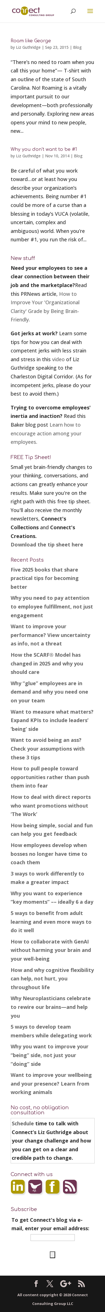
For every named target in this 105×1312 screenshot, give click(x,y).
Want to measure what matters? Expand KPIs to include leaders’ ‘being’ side (52, 720)
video (58, 359)
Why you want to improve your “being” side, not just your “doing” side (49, 1055)
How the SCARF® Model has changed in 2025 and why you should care (47, 663)
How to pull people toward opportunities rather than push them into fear (50, 777)
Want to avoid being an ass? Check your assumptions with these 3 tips (48, 748)
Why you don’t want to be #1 (44, 149)
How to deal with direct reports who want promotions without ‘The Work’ (51, 805)
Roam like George (31, 40)
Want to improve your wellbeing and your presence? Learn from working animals (51, 1083)
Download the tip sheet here (47, 544)
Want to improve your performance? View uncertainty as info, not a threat (50, 635)
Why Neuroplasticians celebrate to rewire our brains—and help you (51, 1007)
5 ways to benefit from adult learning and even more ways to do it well (51, 922)
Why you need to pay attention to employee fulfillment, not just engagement (52, 606)
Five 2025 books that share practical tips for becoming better (45, 578)
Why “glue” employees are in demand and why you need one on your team (49, 692)
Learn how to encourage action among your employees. (46, 433)
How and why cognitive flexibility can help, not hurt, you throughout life (52, 979)
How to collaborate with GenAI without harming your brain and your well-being (51, 950)
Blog (77, 47)
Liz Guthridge (28, 47)
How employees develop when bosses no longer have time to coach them (49, 854)
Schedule (23, 1123)
